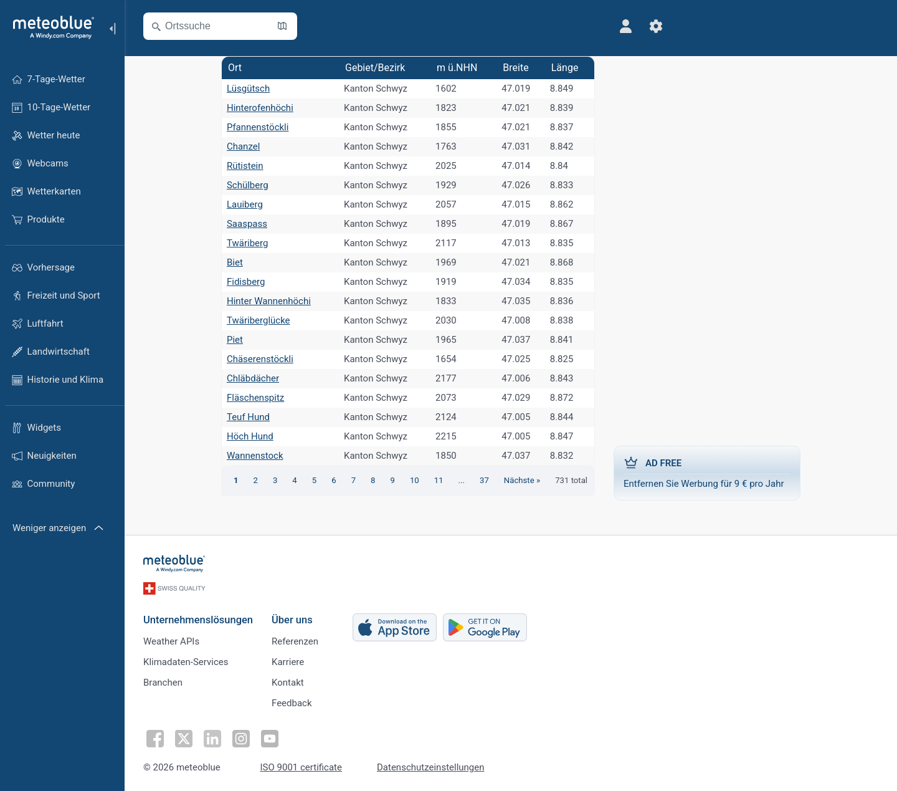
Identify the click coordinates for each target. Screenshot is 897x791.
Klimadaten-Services (185, 662)
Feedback (292, 703)
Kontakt (288, 682)
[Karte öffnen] (282, 26)
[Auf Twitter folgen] (184, 738)
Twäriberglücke (258, 320)
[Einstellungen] (656, 26)
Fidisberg (246, 281)
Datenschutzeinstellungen (431, 767)
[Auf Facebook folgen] (155, 738)
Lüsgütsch (248, 88)
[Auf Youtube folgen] (270, 738)
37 (484, 480)
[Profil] (626, 26)
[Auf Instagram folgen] (241, 738)
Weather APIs (171, 641)
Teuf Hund (248, 417)
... (461, 480)
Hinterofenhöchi (260, 107)
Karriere (288, 662)
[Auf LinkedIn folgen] (212, 738)
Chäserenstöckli (260, 359)
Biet (235, 262)
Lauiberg (245, 204)
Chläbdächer (253, 378)
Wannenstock (255, 455)
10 (414, 480)
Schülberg (247, 185)
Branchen (163, 682)
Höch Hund (250, 436)
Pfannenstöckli (257, 127)
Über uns (292, 620)
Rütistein (245, 165)
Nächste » (522, 480)
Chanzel (243, 146)
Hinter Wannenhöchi (269, 301)
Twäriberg (247, 243)
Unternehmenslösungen (198, 620)
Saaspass (247, 223)
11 (439, 480)
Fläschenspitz (255, 397)
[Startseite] (49, 27)
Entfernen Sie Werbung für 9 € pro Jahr (707, 472)
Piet (235, 339)
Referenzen (295, 641)
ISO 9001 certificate (301, 767)
